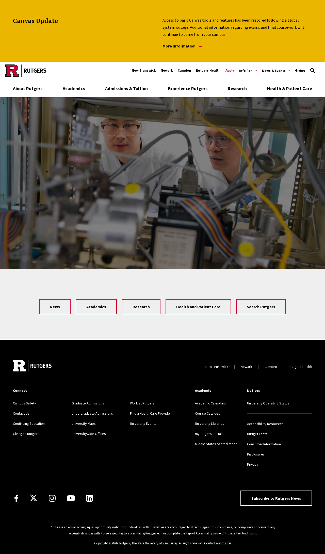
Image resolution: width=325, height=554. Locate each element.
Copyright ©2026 (106, 543)
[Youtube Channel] (71, 498)
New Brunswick (144, 70)
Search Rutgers (261, 306)
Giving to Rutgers (26, 433)
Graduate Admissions (88, 403)
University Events (143, 423)
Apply (229, 70)
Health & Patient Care (289, 88)
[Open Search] (312, 70)
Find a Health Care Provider (150, 413)
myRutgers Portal (208, 433)
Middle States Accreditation (216, 444)
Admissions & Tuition (126, 88)
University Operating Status (268, 403)
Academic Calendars (210, 403)
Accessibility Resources (265, 423)
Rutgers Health (208, 70)
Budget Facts (257, 434)
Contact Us (21, 413)
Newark (167, 70)
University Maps (84, 423)
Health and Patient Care (198, 306)
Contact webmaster (217, 543)
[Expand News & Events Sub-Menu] (276, 70)
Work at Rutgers (142, 403)
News (55, 306)
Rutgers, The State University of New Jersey (148, 543)
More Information (182, 46)
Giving (300, 70)
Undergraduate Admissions (92, 413)
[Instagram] (52, 498)
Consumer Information (264, 444)
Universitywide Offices (89, 433)
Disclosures (256, 454)
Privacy (252, 464)
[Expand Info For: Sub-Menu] (248, 70)
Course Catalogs (207, 413)
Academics (74, 88)
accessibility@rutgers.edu (145, 533)
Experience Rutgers (187, 88)
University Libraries (209, 423)
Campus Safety (24, 403)
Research (237, 88)
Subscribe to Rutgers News (276, 498)
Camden (184, 70)
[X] (33, 498)
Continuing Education (29, 423)
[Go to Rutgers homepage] (26, 70)
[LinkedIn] (89, 498)
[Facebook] (16, 498)
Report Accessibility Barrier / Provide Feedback (217, 533)
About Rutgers (27, 88)
